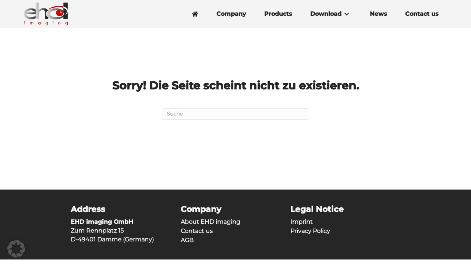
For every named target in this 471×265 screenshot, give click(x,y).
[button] (346, 14)
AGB (187, 240)
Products (278, 14)
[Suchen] (235, 114)
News (378, 14)
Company (231, 14)
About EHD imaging (210, 221)
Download (325, 14)
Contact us (422, 14)
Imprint (301, 221)
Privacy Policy (310, 230)
